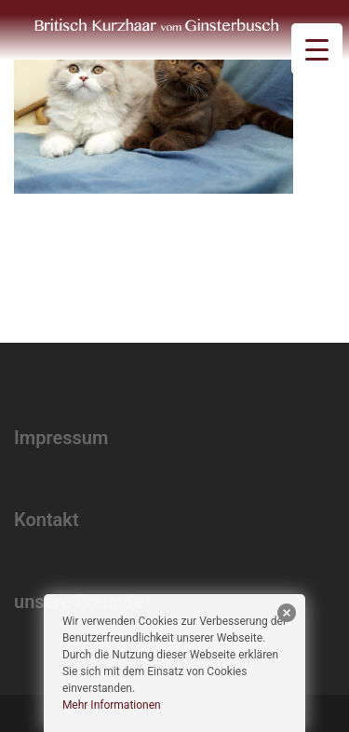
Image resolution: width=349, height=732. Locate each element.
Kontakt (46, 519)
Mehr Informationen (111, 705)
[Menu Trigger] (316, 49)
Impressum (61, 438)
